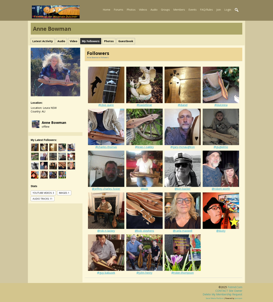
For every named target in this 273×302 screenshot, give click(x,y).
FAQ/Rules (206, 9)
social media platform (215, 298)
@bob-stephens (144, 230)
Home (106, 9)
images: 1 (64, 192)
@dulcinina (221, 105)
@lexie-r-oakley (144, 147)
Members (179, 9)
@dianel (182, 105)
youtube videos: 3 (43, 192)
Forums (118, 9)
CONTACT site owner (228, 291)
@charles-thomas (106, 147)
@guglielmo (221, 147)
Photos (131, 9)
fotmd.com (235, 287)
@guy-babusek (106, 272)
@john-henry (144, 272)
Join (218, 9)
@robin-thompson (182, 272)
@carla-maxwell (182, 230)
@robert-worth (221, 189)
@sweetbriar (144, 105)
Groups (165, 9)
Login (227, 9)
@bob (144, 189)
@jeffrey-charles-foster (106, 189)
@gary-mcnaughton (182, 147)
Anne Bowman (54, 122)
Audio (154, 9)
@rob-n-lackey (106, 230)
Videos (143, 9)
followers (105, 57)
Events (192, 9)
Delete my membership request (222, 294)
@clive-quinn (106, 105)
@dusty (220, 230)
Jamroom (238, 298)
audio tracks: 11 (43, 198)
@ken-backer (183, 189)
